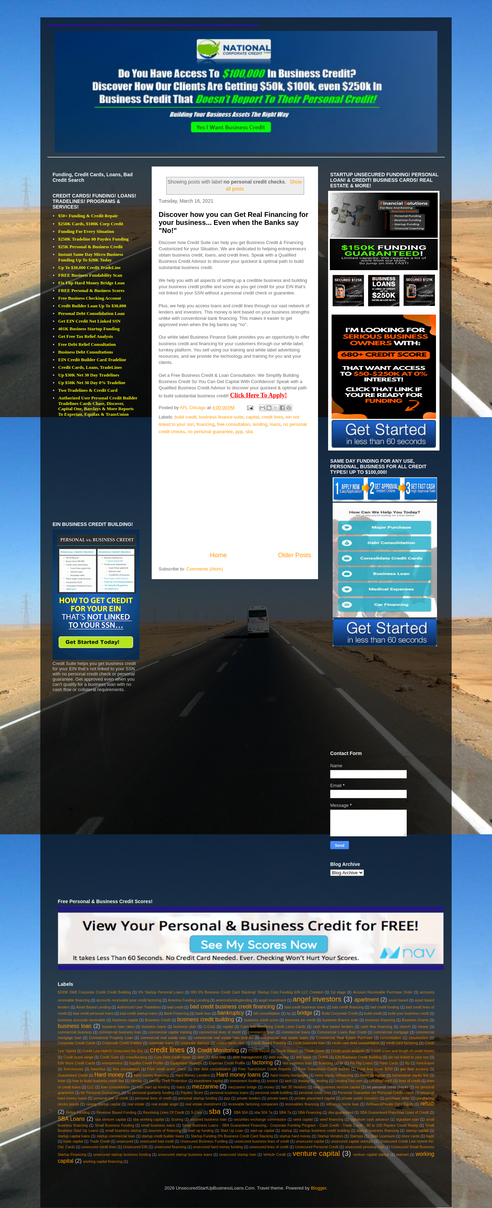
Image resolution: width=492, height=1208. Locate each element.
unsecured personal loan (364, 1147)
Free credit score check (166, 1069)
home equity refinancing (334, 1075)
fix (341, 1063)
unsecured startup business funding (122, 1155)
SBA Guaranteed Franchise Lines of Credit (394, 1112)
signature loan (407, 1119)
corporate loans (161, 1043)
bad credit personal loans (93, 1013)
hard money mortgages (289, 1075)
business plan (185, 1027)
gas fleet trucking (414, 1069)
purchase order (398, 1098)
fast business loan (297, 1063)
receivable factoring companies (253, 1104)
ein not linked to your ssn (408, 1057)
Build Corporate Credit (340, 1013)
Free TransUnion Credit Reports (264, 1069)
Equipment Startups (186, 1063)
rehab (427, 1103)
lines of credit (409, 1081)
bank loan (203, 1013)
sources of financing (165, 1131)
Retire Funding (78, 1112)
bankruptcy (230, 1013)
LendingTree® (380, 1081)
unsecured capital (310, 1141)
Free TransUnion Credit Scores (324, 1069)
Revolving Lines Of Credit (163, 1112)
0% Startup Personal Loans (160, 992)
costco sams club (230, 1043)
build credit (186, 417)
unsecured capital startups (352, 1141)
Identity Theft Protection (168, 1081)
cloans (423, 1027)
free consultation (233, 424)
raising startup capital (103, 1104)
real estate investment (203, 1104)
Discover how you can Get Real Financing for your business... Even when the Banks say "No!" (233, 223)
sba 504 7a (263, 1112)
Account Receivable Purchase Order (383, 992)
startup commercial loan (116, 1136)
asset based (398, 1000)
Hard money (109, 1075)
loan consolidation (115, 1087)
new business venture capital (336, 1087)
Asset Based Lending (93, 1007)
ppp (239, 431)
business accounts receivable (81, 1020)
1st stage (338, 992)
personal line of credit (111, 1098)
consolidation (391, 1038)
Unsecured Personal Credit (317, 1147)
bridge (304, 1013)
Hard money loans (238, 1075)
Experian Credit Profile (227, 1063)
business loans (154, 1027)
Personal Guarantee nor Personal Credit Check (376, 1093)
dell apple (303, 1057)
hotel (62, 1081)
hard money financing (151, 1075)
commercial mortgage (391, 1032)
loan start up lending (153, 1087)
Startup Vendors (330, 1136)
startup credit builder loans (163, 1136)
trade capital (73, 1141)
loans (275, 424)
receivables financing (302, 1104)
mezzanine (205, 1086)
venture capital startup (371, 1155)
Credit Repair (259, 1051)
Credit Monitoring (218, 1050)
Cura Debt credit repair (172, 1057)
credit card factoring (402, 1043)
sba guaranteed (340, 1112)
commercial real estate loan (164, 1038)
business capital (125, 1020)
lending (260, 424)
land (288, 1081)
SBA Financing (310, 1112)
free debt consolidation (212, 1069)
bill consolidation (267, 1013)
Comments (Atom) (205, 568)
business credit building (205, 1019)
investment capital (208, 1081)
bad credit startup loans (139, 1013)
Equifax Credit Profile (146, 1063)
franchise (98, 1069)
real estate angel (164, 1104)
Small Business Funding (114, 1125)
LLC (90, 1087)
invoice (272, 1081)
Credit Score (314, 1051)
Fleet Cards (389, 1063)
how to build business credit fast (98, 1081)
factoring (262, 1062)
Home (218, 555)
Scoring (177, 1119)
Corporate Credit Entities (122, 1043)
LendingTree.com (349, 1081)
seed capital (303, 1119)
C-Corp (209, 1027)
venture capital (316, 1153)
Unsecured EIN (135, 1147)
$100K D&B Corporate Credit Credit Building (94, 992)
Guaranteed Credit (73, 1075)
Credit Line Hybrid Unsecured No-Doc (112, 1051)
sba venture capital (110, 1119)
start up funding (201, 1131)
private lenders (249, 1098)
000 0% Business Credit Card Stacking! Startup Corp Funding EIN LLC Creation (257, 992)
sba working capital (148, 1119)
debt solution (279, 1057)
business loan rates (118, 1027)
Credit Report (287, 1051)
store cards (411, 1136)
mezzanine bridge (242, 1087)
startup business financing (378, 1131)
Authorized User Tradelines (139, 1007)
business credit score (261, 1020)
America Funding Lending (188, 1000)
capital (252, 417)
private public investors (360, 1098)
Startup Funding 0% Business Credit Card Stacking (232, 1136)
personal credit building (273, 1093)
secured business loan (208, 1119)
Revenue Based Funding (116, 1112)
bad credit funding (384, 1007)
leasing (304, 1081)
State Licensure (382, 1136)
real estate (135, 1104)
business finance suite (221, 417)
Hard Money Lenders (193, 1075)
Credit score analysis (348, 1051)
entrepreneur (112, 1063)
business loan (75, 1026)
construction (418, 1038)
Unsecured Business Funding (204, 1141)
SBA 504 (240, 1112)
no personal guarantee (210, 431)
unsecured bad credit (157, 1141)
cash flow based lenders (333, 1027)
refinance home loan (342, 1104)
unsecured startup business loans (185, 1155)
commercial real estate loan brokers (223, 1038)
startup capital (417, 1131)
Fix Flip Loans (361, 1063)
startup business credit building (324, 1131)
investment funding (245, 1081)
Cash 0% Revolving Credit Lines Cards (272, 1027)
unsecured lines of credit (268, 1147)
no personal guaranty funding (150, 1093)
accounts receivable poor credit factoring (128, 1000)
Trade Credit (100, 1141)
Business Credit (157, 1020)
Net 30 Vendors (294, 1087)
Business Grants (415, 1020)
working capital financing (102, 1162)
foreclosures (74, 1069)
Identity (137, 1081)
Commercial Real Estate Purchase (344, 1038)
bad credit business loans (305, 1007)
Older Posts (294, 555)
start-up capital (262, 1131)
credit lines (272, 417)
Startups (356, 1136)
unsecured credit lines (99, 1147)
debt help (218, 1057)
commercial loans (295, 1032)
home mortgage (373, 1075)
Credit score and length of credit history (402, 1051)
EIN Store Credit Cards (76, 1063)
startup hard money (295, 1136)
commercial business (75, 1032)
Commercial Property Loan (111, 1038)
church (405, 1027)
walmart (402, 1155)
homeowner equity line (410, 1075)
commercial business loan (120, 1032)
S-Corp (196, 1112)
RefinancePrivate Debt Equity (389, 1104)
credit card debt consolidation (355, 1043)
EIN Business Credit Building (358, 1057)
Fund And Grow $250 (374, 1069)
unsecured (124, 1141)
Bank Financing (176, 1013)
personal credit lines (315, 1093)
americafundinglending (234, 1000)
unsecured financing (170, 1147)
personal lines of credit (153, 1098)
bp (289, 1013)
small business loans (158, 1125)
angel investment (272, 1000)
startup (286, 1131)
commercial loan (261, 1032)
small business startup (123, 1131)
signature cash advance (369, 1119)
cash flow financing (376, 1027)
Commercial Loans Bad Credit (342, 1032)
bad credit (175, 1007)
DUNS (323, 1057)
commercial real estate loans (284, 1038)
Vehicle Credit (274, 1155)
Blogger (318, 1188)
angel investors (317, 999)
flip (407, 1063)
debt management (247, 1057)
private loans (277, 1098)
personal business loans (229, 1093)
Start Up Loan (232, 1131)
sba (249, 431)
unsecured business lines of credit (261, 1141)
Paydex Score (192, 1093)
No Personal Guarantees (101, 1093)
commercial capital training (170, 1032)
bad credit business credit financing (232, 1007)
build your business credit (408, 1013)
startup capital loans (74, 1136)
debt (200, 1057)
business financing (380, 1020)
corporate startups (194, 1043)
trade (430, 1136)
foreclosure (425, 1063)
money (269, 1087)
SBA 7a (285, 1112)
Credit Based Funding (268, 1043)
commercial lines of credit (220, 1032)
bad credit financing (348, 1007)
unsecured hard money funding (218, 1147)
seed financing (331, 1119)
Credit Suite (109, 1057)
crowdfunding (136, 1057)
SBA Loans (71, 1119)
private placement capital (315, 1098)
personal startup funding (197, 1098)
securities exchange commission (260, 1119)
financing (205, 424)
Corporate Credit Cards (76, 1043)
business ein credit (300, 1020)
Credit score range (78, 1057)
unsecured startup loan (237, 1155)
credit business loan (309, 1043)
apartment (367, 1000)
